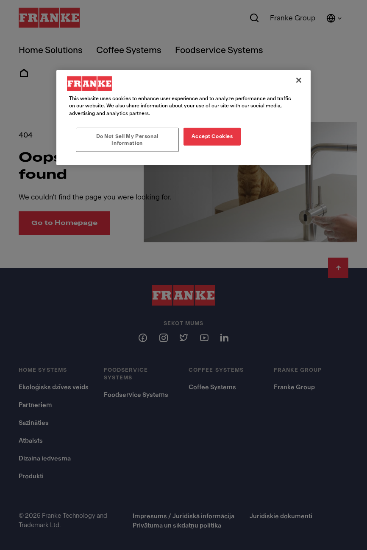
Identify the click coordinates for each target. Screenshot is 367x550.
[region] (183, 117)
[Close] (298, 80)
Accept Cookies (212, 135)
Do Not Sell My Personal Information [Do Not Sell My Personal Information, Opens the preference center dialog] (127, 139)
